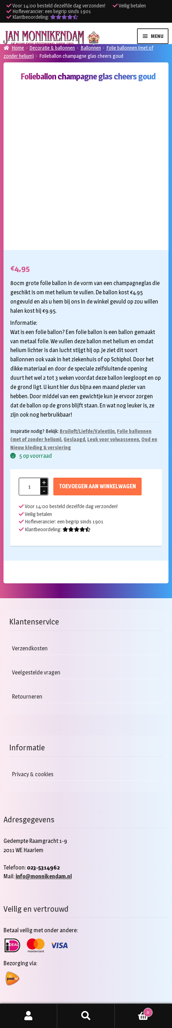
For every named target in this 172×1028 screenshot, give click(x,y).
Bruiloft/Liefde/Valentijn (87, 431)
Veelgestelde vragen (36, 672)
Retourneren (27, 696)
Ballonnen (91, 48)
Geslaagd (74, 439)
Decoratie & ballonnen (52, 48)
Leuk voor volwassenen (113, 439)
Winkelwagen (134, 1011)
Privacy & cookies (32, 774)
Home (18, 48)
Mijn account (28, 1016)
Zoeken (85, 1016)
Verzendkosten (30, 648)
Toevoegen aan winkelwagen (97, 486)
